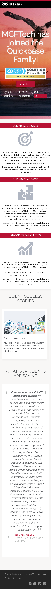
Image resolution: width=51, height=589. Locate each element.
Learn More (25, 84)
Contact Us (40, 96)
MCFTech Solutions (37, 574)
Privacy (8, 574)
